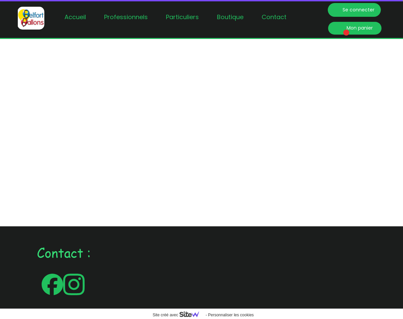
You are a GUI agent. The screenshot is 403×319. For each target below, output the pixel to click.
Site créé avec (178, 315)
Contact (274, 17)
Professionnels (126, 17)
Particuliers (182, 17)
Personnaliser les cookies (231, 315)
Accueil (75, 17)
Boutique (230, 17)
